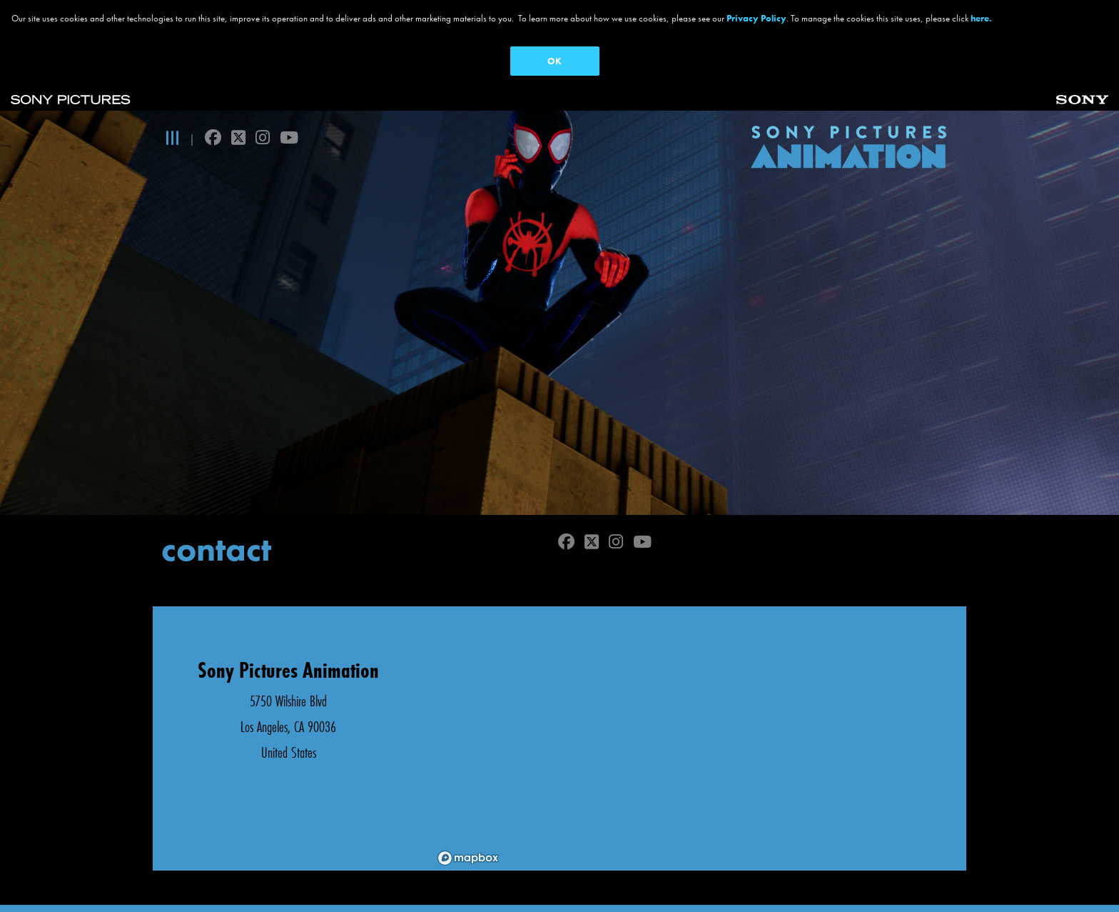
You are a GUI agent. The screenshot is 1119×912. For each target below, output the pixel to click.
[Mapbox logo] (468, 837)
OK (554, 61)
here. (981, 18)
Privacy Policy (756, 18)
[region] (695, 718)
